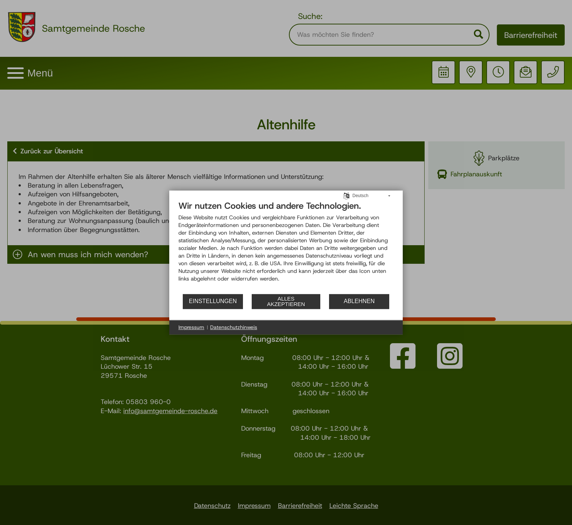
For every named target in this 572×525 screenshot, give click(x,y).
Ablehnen (359, 301)
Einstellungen (213, 301)
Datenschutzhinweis (233, 327)
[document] (286, 246)
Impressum (191, 327)
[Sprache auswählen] (346, 195)
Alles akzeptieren (286, 301)
